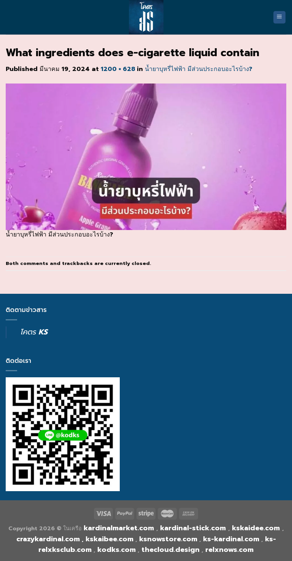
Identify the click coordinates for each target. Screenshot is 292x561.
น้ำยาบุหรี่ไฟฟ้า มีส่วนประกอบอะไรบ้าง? (198, 69)
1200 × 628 (118, 69)
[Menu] (279, 17)
